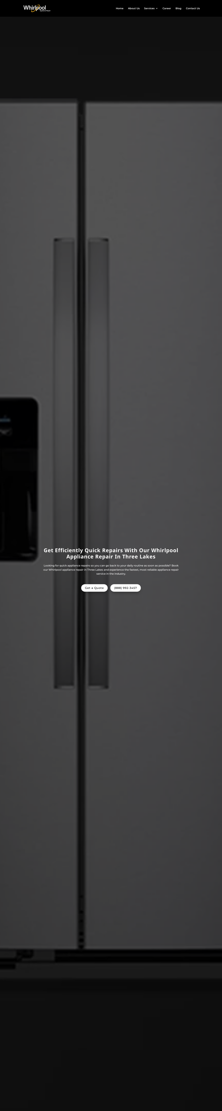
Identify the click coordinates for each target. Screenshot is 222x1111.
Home (119, 8)
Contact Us (193, 8)
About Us (134, 8)
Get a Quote (94, 588)
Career (167, 8)
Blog (178, 8)
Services (149, 8)
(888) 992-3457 (125, 588)
